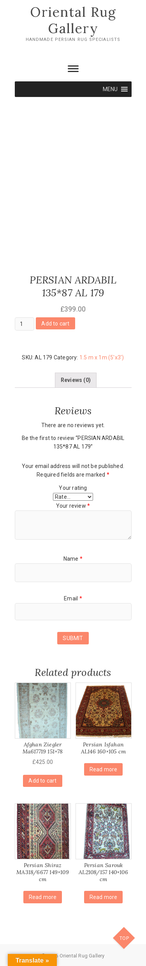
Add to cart (55, 323)
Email (73, 598)
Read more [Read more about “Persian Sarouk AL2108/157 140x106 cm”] (104, 897)
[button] (110, 89)
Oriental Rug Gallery (73, 20)
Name (73, 559)
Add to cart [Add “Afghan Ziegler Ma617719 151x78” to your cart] (42, 781)
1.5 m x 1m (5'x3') (101, 357)
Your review (73, 506)
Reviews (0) (76, 380)
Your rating (73, 488)
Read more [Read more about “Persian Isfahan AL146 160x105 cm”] (104, 769)
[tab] (76, 380)
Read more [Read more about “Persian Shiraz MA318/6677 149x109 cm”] (43, 897)
